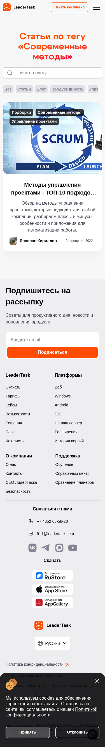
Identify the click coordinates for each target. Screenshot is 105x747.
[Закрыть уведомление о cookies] (97, 680)
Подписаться (52, 352)
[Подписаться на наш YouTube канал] (72, 547)
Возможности (18, 414)
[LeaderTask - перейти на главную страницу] (19, 7)
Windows (63, 396)
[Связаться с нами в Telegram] (45, 547)
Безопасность (18, 491)
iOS (58, 414)
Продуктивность (67, 89)
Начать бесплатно (69, 7)
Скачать (13, 387)
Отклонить (77, 732)
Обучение (64, 464)
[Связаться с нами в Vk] (32, 547)
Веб (58, 387)
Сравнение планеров (74, 482)
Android (61, 405)
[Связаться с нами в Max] (59, 547)
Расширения (66, 432)
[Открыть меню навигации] (96, 7)
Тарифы (13, 396)
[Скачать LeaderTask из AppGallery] (52, 575)
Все (8, 89)
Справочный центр (72, 473)
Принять (27, 732)
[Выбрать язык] (53, 643)
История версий (69, 441)
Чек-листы (15, 441)
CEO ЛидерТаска (21, 482)
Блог (41, 89)
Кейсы (11, 405)
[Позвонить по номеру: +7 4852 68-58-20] (52, 521)
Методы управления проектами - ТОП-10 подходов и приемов (52, 189)
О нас (11, 464)
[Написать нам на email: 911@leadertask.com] (52, 533)
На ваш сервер (68, 423)
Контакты (14, 473)
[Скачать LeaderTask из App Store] (52, 589)
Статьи (24, 89)
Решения (14, 423)
